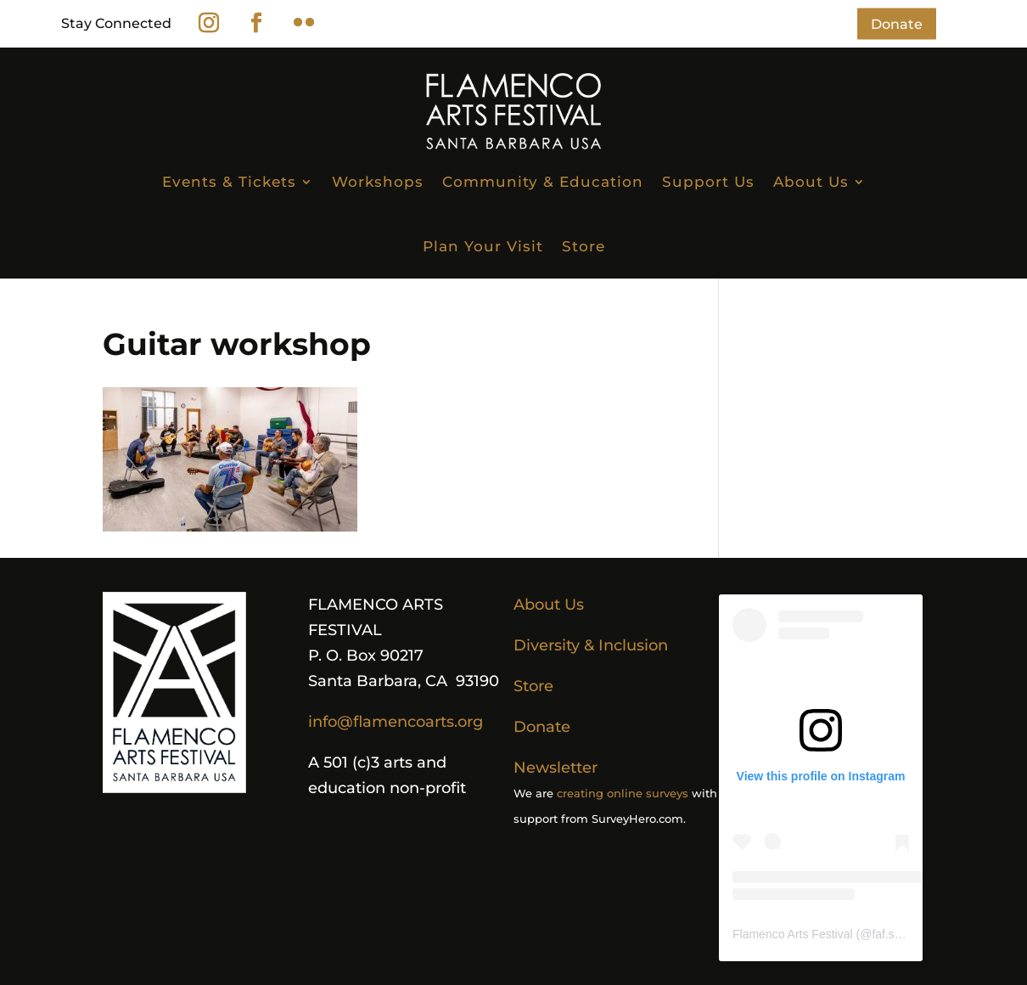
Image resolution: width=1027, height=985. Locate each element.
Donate (897, 23)
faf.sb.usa (897, 934)
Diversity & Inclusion (591, 645)
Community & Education (542, 181)
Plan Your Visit (483, 246)
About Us (811, 181)
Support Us (708, 181)
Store (583, 246)
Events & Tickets (229, 181)
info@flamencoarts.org (395, 721)
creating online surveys (622, 793)
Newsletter (556, 767)
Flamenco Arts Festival (792, 934)
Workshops (378, 181)
